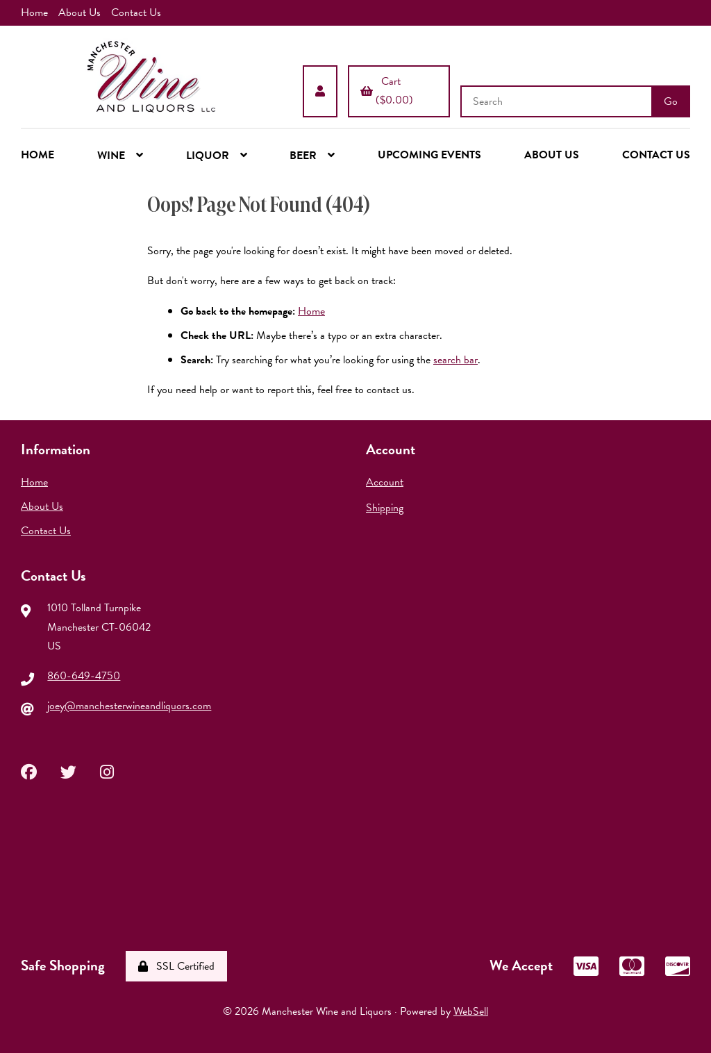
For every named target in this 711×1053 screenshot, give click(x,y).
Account (384, 482)
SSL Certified (176, 966)
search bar (455, 359)
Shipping (384, 507)
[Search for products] (557, 101)
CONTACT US (656, 155)
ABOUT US (551, 155)
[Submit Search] (670, 101)
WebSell (470, 1011)
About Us (79, 12)
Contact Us (136, 12)
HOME (37, 155)
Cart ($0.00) (386, 90)
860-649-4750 (83, 676)
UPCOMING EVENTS (429, 155)
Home (34, 12)
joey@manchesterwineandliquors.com (129, 705)
